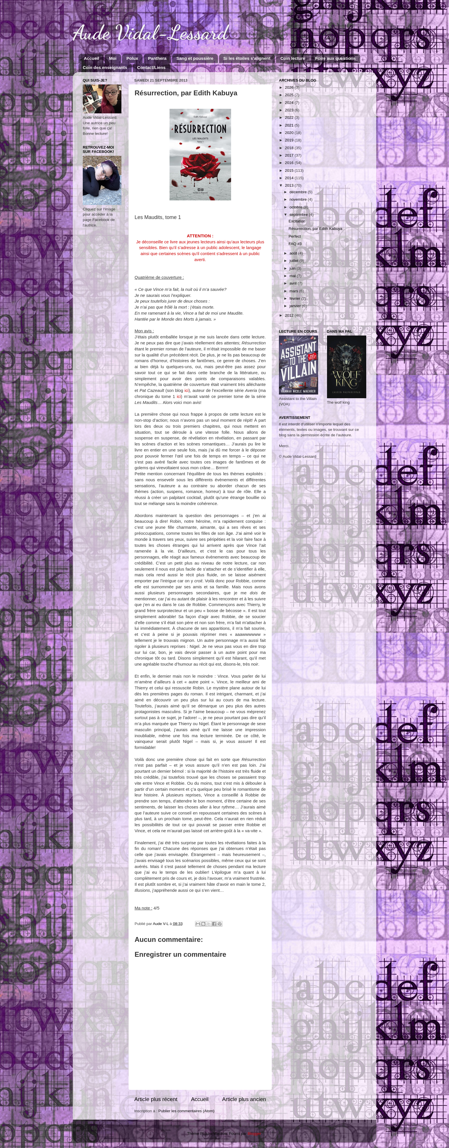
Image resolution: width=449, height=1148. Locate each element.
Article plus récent (155, 1099)
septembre (299, 214)
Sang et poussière (194, 58)
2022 (290, 117)
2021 (290, 125)
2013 (290, 185)
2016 (290, 163)
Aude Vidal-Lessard (150, 33)
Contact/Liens (151, 67)
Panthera (157, 58)
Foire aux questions (335, 58)
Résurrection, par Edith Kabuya (315, 228)
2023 (290, 110)
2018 (290, 148)
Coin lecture (292, 58)
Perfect (295, 236)
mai (293, 276)
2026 (290, 87)
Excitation (297, 221)
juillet (295, 261)
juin (293, 268)
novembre (299, 199)
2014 (290, 178)
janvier (296, 306)
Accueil (91, 58)
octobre (297, 207)
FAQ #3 (295, 244)
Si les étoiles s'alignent (246, 58)
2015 (290, 170)
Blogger (254, 1133)
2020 (290, 133)
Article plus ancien (244, 1099)
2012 (290, 315)
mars (294, 291)
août (294, 253)
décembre (299, 192)
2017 (290, 155)
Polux (132, 58)
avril (294, 283)
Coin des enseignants (105, 67)
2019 (290, 140)
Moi (113, 58)
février (295, 298)
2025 (290, 95)
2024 (290, 102)
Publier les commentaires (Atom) (186, 1111)
